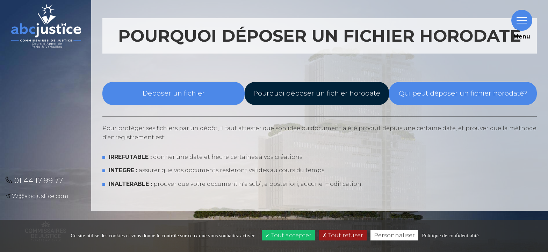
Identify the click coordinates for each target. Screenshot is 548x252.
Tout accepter (288, 235)
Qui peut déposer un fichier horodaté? (463, 93)
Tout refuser (342, 235)
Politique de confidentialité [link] (450, 235)
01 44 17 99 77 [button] (34, 180)
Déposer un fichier (174, 93)
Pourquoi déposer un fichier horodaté (316, 93)
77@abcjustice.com (36, 196)
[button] (45, 95)
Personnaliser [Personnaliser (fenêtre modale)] (394, 235)
